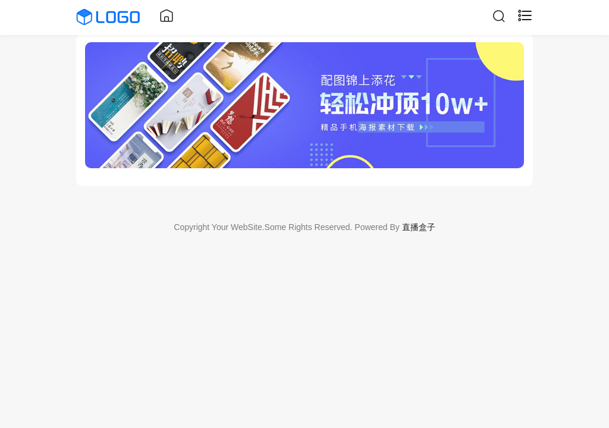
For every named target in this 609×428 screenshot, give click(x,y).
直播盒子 (418, 227)
